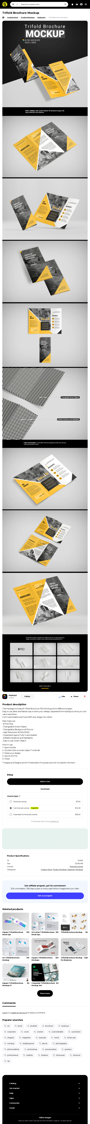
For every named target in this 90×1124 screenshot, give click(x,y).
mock (55, 1038)
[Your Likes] (77, 4)
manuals (41, 1038)
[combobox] (44, 4)
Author (11, 698)
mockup (9, 1043)
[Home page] (3, 17)
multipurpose (26, 1043)
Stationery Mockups (75, 870)
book (18, 1026)
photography (60, 1043)
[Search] (65, 4)
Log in (5, 1013)
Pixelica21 (13, 695)
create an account (18, 1013)
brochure (47, 1026)
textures (75, 1055)
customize (74, 1032)
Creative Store (46, 870)
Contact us (54, 821)
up (6, 1061)
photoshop (30, 1049)
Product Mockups (60, 870)
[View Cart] (72, 4)
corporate (10, 1032)
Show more (45, 993)
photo (43, 1043)
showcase (59, 1055)
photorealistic (11, 1049)
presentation (49, 1049)
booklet (32, 1026)
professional (11, 1055)
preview (66, 1049)
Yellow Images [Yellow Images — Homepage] (45, 1118)
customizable (56, 1032)
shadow (43, 1055)
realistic (28, 1055)
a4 (6, 1026)
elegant (9, 1038)
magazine (25, 1038)
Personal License (76, 867)
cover (25, 1032)
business (63, 1026)
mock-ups (70, 1038)
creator (38, 1032)
